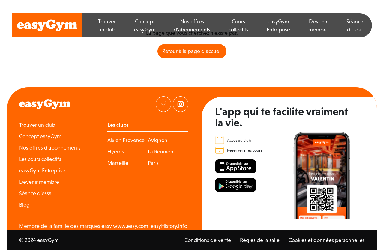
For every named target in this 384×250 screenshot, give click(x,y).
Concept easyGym (145, 25)
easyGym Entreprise (278, 25)
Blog (24, 204)
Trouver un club (107, 25)
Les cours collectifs (40, 159)
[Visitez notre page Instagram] (180, 104)
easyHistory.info (169, 226)
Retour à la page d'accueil (192, 51)
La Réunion (160, 151)
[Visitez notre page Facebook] (163, 104)
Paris (153, 163)
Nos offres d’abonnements (192, 25)
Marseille (117, 163)
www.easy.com (131, 226)
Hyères (115, 151)
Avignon (157, 140)
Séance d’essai (354, 25)
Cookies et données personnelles (327, 240)
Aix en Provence (126, 140)
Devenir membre (318, 25)
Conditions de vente (207, 240)
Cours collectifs (238, 25)
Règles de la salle (260, 240)
